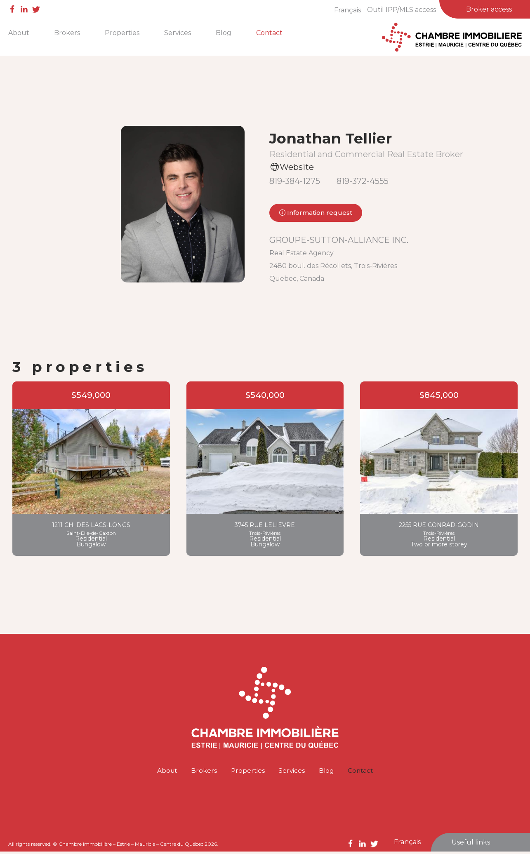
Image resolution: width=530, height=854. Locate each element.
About (18, 33)
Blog (223, 33)
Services (177, 33)
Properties (122, 33)
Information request (315, 213)
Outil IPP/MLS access (401, 10)
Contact (269, 33)
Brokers (67, 33)
